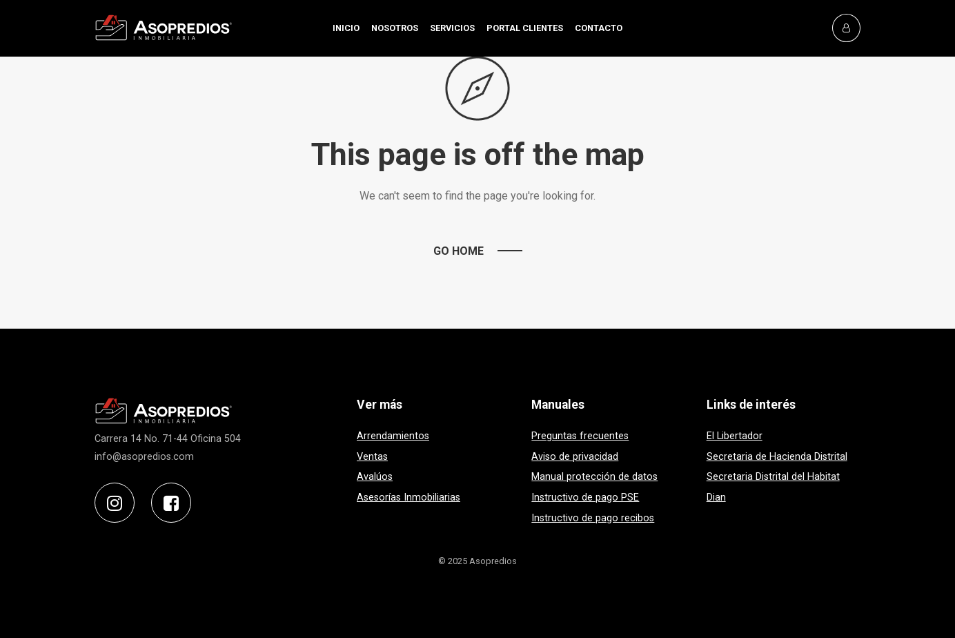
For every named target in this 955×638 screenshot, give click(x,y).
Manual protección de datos (594, 477)
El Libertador (734, 436)
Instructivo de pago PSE (585, 497)
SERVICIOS (452, 28)
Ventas (372, 457)
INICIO (346, 28)
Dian (716, 497)
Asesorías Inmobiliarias (408, 497)
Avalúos (375, 477)
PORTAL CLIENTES (524, 28)
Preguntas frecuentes (580, 436)
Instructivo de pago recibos (592, 518)
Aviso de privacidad (574, 457)
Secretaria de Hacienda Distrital (777, 457)
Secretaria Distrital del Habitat (773, 477)
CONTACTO (598, 28)
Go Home (458, 251)
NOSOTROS (394, 28)
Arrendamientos (393, 436)
